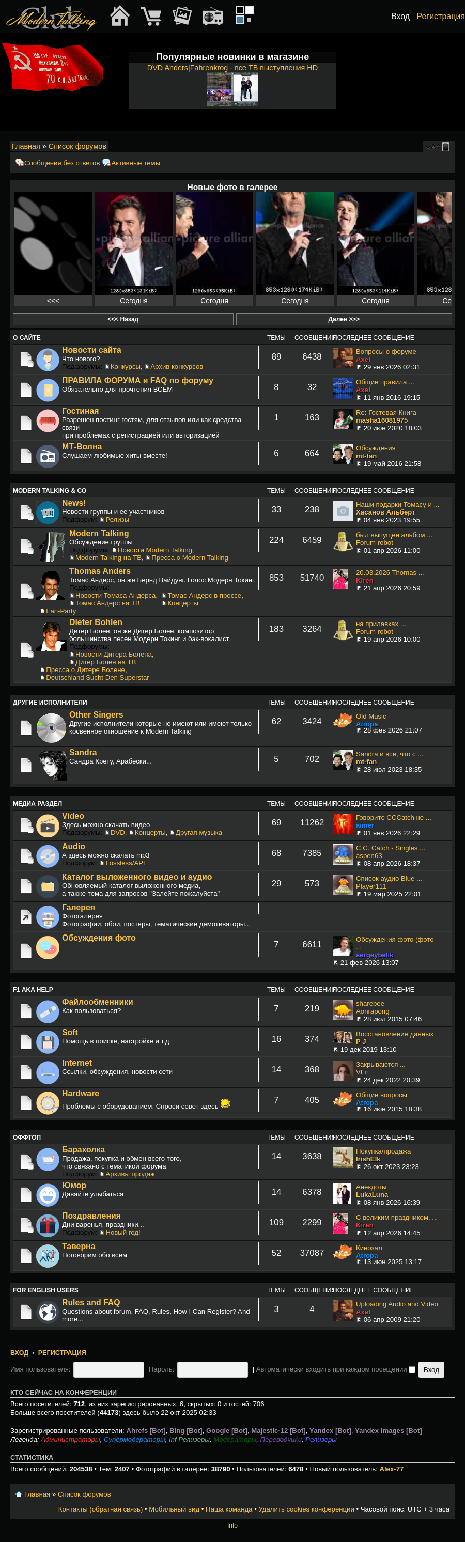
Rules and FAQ (91, 1302)
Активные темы (135, 163)
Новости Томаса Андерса (115, 595)
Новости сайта (91, 350)
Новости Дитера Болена (113, 654)
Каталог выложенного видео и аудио (137, 877)
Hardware (80, 1093)
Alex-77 (391, 1469)
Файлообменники (97, 1002)
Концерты (182, 603)
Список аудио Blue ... (389, 878)
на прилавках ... (381, 624)
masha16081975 (382, 420)
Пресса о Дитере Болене (85, 670)
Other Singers (96, 714)
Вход (19, 1353)
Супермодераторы (134, 1439)
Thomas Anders (100, 571)
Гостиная (80, 411)
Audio (73, 846)
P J (361, 1042)
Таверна (78, 1246)
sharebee (370, 1003)
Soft (70, 1032)
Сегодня (134, 301)
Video (73, 816)
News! (74, 503)
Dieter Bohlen (95, 622)
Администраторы (70, 1439)
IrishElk (368, 1159)
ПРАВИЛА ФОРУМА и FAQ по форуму (137, 380)
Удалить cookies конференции (306, 1509)
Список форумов (77, 146)
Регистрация (62, 1353)
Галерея (78, 907)
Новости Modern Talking (155, 550)
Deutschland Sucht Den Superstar (97, 677)
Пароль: (161, 1369)
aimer (365, 825)
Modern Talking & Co (49, 490)
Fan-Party (61, 611)
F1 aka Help (33, 989)
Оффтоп (27, 1137)
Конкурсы (126, 366)
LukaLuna (372, 1194)
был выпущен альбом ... (394, 535)
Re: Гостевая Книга (386, 412)
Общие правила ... (385, 382)
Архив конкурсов (176, 366)
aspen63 (369, 856)
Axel (363, 359)
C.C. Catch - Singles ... (390, 848)
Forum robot (374, 543)
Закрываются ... (381, 1064)
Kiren (365, 580)
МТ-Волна (82, 446)
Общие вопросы (381, 1095)
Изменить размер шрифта (433, 146)
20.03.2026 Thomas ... (390, 573)
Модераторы (234, 1439)
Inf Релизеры (189, 1439)
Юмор (74, 1185)
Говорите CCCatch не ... (393, 817)
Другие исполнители (50, 702)
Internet (77, 1062)
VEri (362, 1072)
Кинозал (369, 1248)
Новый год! (122, 1232)
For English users (46, 1290)
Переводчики (281, 1439)
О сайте (27, 337)
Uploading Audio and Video (397, 1304)
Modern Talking (99, 533)
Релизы (117, 519)
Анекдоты (371, 1187)
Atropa (367, 724)
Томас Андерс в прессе (204, 595)
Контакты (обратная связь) (100, 1509)
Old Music (371, 716)
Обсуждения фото (99, 937)
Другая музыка (199, 832)
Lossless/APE (126, 863)
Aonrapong (373, 1011)
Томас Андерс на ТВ (107, 603)
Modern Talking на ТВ (108, 558)
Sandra (83, 752)
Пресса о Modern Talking (189, 558)
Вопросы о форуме (386, 351)
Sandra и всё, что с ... (389, 754)
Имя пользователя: (40, 1369)
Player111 (371, 886)
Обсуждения (376, 448)
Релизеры (321, 1439)
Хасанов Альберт (385, 512)
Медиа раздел (37, 803)
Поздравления (91, 1215)
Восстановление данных (394, 1034)
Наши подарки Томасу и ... (397, 504)
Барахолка (83, 1149)
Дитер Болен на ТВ (105, 662)
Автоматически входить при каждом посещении (336, 1369)
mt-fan (366, 456)
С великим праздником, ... (397, 1217)
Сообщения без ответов (62, 163)
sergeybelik (375, 955)
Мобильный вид (447, 146)
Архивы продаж (129, 1174)
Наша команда (229, 1509)
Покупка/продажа (383, 1151)
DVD (118, 832)
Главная (26, 146)
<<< (53, 301)
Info (232, 1525)
